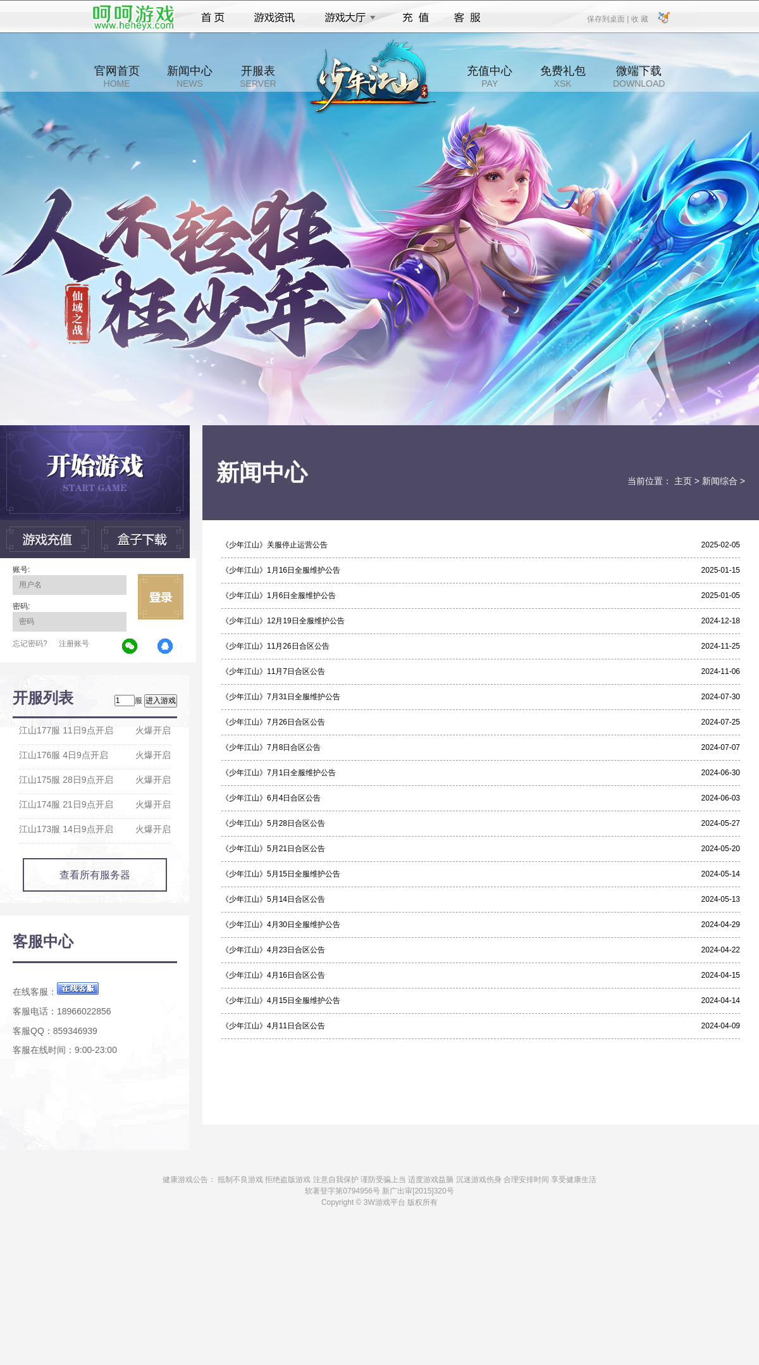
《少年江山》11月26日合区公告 (275, 646)
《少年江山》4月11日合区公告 (273, 1025)
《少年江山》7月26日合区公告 (273, 722)
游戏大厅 (346, 17)
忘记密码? (30, 643)
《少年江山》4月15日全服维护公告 (280, 1000)
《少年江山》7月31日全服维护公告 (280, 696)
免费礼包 (563, 77)
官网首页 (117, 77)
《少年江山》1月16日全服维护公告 (280, 570)
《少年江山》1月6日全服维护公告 (278, 595)
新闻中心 (190, 77)
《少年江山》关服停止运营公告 (274, 544)
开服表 (258, 77)
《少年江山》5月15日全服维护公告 (280, 873)
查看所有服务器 (94, 874)
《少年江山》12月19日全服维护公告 (283, 620)
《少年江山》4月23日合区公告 (273, 949)
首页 (213, 17)
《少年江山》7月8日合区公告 (271, 747)
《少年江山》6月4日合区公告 (271, 798)
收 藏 (639, 18)
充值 (415, 17)
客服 (468, 17)
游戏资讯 (274, 17)
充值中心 (489, 77)
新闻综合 (719, 481)
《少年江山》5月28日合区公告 (273, 823)
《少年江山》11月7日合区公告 (273, 671)
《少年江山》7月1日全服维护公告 (278, 772)
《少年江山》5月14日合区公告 (273, 899)
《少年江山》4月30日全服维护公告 (280, 924)
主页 (683, 481)
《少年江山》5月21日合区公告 (273, 848)
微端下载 (639, 77)
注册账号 (74, 643)
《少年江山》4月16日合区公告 (273, 975)
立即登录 (160, 597)
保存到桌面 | (608, 18)
